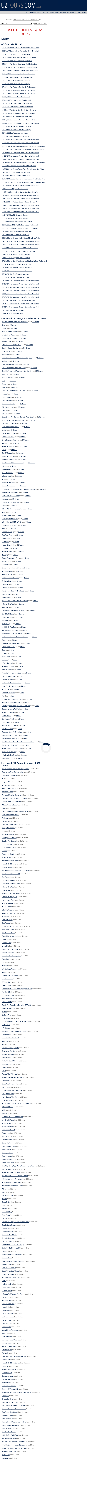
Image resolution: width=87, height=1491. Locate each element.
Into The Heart (7, 575)
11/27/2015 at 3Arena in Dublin (13, 310)
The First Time (7, 535)
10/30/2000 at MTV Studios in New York (17, 117)
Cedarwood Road (8, 437)
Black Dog (5, 959)
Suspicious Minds (8, 719)
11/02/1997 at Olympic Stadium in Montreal (17, 107)
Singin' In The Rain (8, 712)
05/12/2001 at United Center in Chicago (16, 126)
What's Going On (8, 552)
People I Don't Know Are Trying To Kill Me (17, 989)
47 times (40, 358)
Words (4, 1012)
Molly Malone (7, 1337)
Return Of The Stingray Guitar (12, 699)
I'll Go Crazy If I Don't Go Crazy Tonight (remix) (18, 489)
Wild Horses (6, 1064)
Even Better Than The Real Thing (14, 368)
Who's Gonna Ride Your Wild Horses (15, 601)
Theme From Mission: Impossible (14, 1422)
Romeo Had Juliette (9, 1369)
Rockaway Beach (8, 854)
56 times (26, 348)
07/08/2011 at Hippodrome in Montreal (16, 254)
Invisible (5, 443)
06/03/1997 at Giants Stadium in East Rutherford (20, 71)
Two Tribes (6, 877)
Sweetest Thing (8, 532)
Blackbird (5, 821)
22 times (15, 387)
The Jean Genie (7, 729)
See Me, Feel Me (8, 995)
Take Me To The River (10, 1402)
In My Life (5, 946)
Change (4, 640)
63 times (24, 332)
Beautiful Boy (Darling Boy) (11, 956)
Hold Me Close (7, 1100)
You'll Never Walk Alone (10, 861)
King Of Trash (7, 670)
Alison (4, 1189)
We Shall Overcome (9, 1438)
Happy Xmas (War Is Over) (11, 1277)
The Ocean (6, 594)
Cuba (4, 808)
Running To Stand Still (10, 519)
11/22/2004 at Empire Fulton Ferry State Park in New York (23, 169)
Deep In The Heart (8, 1238)
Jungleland (6, 1310)
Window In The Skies (9, 755)
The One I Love (7, 1419)
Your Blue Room (7, 758)
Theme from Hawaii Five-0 (11, 1425)
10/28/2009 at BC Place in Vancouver (15, 235)
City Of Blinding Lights (10, 364)
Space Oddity (7, 1002)
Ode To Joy (6, 923)
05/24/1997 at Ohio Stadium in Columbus (17, 61)
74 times (35, 322)
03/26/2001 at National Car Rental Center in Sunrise (20, 123)
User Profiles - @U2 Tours (24, 32)
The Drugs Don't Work (10, 1412)
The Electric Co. (7, 469)
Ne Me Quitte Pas (8, 1127)
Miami (4, 450)
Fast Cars (5, 542)
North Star (5, 689)
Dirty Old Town (7, 1241)
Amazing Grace (7, 792)
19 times (15, 394)
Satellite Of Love (8, 614)
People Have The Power (11, 926)
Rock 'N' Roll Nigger (9, 864)
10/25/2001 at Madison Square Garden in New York (20, 156)
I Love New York (8, 900)
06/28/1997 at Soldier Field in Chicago (16, 84)
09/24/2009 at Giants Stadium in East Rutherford (20, 228)
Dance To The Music (9, 1235)
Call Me (4, 1218)
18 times (19, 397)
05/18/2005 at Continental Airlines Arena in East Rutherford (23, 182)
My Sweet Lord (7, 979)
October (5, 548)
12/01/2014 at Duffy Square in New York (16, 264)
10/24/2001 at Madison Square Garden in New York (20, 153)
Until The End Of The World (11, 345)
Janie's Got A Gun (8, 1304)
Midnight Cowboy (8, 913)
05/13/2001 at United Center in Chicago (16, 130)
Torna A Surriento (8, 953)
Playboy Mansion (8, 782)
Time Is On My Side (9, 1429)
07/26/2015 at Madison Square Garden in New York (20, 294)
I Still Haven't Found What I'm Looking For (17, 358)
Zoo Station (6, 538)
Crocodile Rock (7, 1232)
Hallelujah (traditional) (9, 775)
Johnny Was (6, 890)
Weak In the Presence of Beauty (13, 1445)
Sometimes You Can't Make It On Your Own (17, 417)
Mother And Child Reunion (11, 683)
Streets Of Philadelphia (10, 1389)
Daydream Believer (9, 525)
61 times (24, 338)
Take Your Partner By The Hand (13, 1406)
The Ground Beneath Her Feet (13, 591)
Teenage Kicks (7, 1153)
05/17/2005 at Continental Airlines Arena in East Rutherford (23, 179)
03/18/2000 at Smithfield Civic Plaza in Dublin (18, 113)
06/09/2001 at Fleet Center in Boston (15, 136)
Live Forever (6, 1320)
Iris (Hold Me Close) (9, 446)
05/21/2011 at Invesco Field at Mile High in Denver (20, 248)
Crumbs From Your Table (10, 568)
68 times (13, 325)
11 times (12, 479)
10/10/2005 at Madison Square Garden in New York (20, 199)
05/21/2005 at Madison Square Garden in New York (20, 186)
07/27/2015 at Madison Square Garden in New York (20, 297)
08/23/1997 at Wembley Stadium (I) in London (18, 94)
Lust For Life (6, 1327)
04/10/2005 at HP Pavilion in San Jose (16, 176)
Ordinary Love (7, 581)
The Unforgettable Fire (10, 558)
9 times (26, 502)
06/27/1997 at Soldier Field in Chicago (16, 80)
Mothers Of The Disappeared (12, 1117)
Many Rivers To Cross (10, 1330)
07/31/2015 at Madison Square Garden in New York (20, 307)
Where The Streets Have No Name (15, 322)
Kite (3, 466)
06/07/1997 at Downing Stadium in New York (18, 74)
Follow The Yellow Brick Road (12, 1255)
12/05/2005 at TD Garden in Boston (15, 218)
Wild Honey (6, 624)
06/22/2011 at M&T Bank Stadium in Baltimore (19, 251)
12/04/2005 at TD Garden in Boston (15, 215)
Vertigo (4, 361)
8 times (14, 506)
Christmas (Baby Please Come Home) (15, 1222)
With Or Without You (9, 332)
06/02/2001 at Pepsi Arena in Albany (15, 133)
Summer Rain (6, 1150)
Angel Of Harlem (8, 483)
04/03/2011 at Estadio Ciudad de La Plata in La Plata (21, 245)
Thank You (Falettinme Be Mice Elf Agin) (16, 1005)
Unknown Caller (7, 617)
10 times (15, 499)
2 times (21, 604)
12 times (21, 473)
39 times (34, 368)
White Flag (6, 1455)
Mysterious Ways (8, 335)
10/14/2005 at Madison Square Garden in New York (20, 205)
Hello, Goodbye (7, 1284)
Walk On (5, 374)
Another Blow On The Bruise (12, 634)
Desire (4, 410)
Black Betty (6, 1081)
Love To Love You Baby (10, 825)
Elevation (5, 355)
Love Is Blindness (8, 676)
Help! (4, 653)
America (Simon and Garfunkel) (13, 1077)
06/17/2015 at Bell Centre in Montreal (15, 277)
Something (6, 1383)
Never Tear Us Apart (9, 1346)
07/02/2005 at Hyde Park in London (15, 189)
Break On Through (8, 834)
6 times (23, 525)
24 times (13, 381)
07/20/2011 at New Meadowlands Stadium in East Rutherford (24, 261)
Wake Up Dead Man (9, 1061)
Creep (4, 939)
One (3, 325)
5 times (16, 542)
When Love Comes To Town (12, 749)
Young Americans (8, 828)
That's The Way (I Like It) (11, 874)
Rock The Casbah (8, 930)
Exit (3, 650)
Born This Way (7, 1215)
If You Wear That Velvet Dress (13, 420)
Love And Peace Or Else (10, 427)
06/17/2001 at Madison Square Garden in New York (20, 140)
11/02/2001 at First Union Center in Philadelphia (19, 166)
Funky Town (6, 1025)
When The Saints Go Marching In (14, 1448)
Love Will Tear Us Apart (10, 1038)
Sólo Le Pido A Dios (9, 725)
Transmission (6, 1058)
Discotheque (6, 397)
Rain (3, 696)
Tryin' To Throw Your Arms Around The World (18, 742)
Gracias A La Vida (8, 1274)
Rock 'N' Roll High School (11, 1363)
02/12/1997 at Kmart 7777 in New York (16, 54)
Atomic (4, 1199)
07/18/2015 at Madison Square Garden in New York (20, 281)
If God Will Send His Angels (12, 509)
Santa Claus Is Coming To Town (13, 611)
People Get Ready (8, 693)
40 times (26, 364)
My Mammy (6, 785)
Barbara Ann (6, 1015)
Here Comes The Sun (9, 1097)
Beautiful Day (6, 341)
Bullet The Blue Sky (9, 338)
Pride (4, 328)
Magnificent (6, 515)
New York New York (9, 686)
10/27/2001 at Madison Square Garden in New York (20, 159)
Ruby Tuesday (7, 1373)
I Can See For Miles (9, 848)
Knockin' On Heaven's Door (12, 673)
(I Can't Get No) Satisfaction (12, 1182)
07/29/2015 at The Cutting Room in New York (18, 300)
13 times (13, 466)
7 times (29, 509)
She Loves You (7, 1376)
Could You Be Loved (9, 1084)
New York (5, 414)
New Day (5, 607)
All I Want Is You (8, 407)
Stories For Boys (8, 1054)
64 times (14, 328)
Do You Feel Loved (8, 647)
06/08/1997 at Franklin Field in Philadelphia (17, 77)
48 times (16, 355)
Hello (4, 1281)
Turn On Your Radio (9, 1432)
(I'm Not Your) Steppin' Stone (12, 1186)
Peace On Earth (7, 985)
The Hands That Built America (13, 772)
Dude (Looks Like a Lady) (11, 1248)
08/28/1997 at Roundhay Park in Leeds (16, 97)
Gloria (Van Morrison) (9, 838)
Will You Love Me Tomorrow (12, 1179)
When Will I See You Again (11, 1172)
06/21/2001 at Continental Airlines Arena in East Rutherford (23, 146)
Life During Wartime (9, 969)
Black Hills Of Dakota (9, 936)
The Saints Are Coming (10, 735)
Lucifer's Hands (7, 680)
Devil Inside (6, 1018)
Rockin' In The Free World (11, 702)
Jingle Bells (6, 1307)
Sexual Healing (7, 867)
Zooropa (5, 555)
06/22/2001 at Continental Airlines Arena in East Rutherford (23, 149)
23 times (14, 384)
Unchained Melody (8, 880)
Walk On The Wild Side (10, 1435)
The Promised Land (9, 1008)
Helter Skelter (7, 657)
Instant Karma (7, 571)
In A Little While (7, 473)
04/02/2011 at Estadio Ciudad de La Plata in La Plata (21, 241)
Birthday (5, 1209)
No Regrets (6, 916)
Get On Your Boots (8, 486)
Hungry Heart (7, 1291)
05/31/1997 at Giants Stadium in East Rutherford (19, 64)
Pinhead (5, 1353)
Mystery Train (7, 1123)
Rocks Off (5, 1366)
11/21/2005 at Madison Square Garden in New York (20, 208)
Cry (3, 962)
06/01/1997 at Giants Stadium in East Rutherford (19, 67)
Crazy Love (6, 1228)
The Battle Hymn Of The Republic (14, 1409)
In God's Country (8, 666)
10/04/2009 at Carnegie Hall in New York (17, 231)
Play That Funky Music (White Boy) (14, 1356)
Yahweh (5, 499)
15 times (32, 420)
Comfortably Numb (9, 1225)
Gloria (4, 529)
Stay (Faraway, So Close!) (11, 496)
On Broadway (7, 1350)
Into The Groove (8, 910)
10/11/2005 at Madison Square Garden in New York (20, 202)
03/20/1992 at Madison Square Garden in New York (20, 51)
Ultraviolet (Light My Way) (11, 522)
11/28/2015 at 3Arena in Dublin (13, 313)
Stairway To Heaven (9, 1386)
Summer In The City (9, 1146)
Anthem (5, 818)
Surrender (5, 1396)
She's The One (7, 1143)
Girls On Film (6, 1264)
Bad (3, 381)
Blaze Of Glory (7, 1212)
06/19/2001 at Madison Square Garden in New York (20, 143)
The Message (7, 1156)
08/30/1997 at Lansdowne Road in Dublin (17, 100)
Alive (3, 1192)
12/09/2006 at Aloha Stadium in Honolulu (17, 222)
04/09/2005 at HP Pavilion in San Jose (16, 172)
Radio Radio (6, 1360)
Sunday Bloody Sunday (10, 348)
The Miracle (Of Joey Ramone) (13, 463)
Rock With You (7, 1136)
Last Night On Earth (9, 423)
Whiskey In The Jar (9, 752)
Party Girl (5, 584)
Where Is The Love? (9, 1451)
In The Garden (7, 907)
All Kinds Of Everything (10, 630)
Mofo (4, 430)
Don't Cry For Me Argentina (12, 1090)
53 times (18, 351)
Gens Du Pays (7, 1258)
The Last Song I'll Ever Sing (12, 732)
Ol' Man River (6, 982)
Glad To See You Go (9, 1268)
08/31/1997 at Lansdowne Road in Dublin (17, 103)
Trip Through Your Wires (10, 739)
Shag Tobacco (7, 998)
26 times (16, 374)
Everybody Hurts (8, 1094)
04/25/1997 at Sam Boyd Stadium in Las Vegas (19, 57)
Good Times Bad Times (10, 1271)
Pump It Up (6, 1133)
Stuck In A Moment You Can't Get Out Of (16, 371)
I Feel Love (6, 1028)
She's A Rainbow (8, 1379)
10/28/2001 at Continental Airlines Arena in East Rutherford (23, 163)
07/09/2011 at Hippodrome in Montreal (16, 258)
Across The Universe (9, 1074)
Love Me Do (6, 1324)
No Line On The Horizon (10, 578)
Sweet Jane (6, 722)
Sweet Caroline (7, 588)
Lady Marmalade (8, 1317)
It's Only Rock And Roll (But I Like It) (15, 1031)
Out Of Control (7, 453)
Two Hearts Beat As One (11, 745)
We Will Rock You (8, 1169)
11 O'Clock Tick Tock (9, 627)
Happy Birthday (7, 545)
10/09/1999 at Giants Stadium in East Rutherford (19, 110)
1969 (4, 1071)
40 (3, 479)
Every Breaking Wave (9, 440)
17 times (23, 404)
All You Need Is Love (9, 805)
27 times (39, 371)
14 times (23, 433)
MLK (4, 512)
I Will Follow (6, 351)
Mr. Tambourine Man (9, 1340)
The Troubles (6, 597)
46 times (15, 361)
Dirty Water (6, 1087)
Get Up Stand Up (8, 844)
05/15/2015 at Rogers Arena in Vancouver (17, 271)
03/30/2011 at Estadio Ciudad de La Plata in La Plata (21, 238)
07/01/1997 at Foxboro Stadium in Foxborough (19, 87)
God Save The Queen (9, 897)
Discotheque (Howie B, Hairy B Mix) (15, 811)
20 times (34, 391)
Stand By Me (6, 716)
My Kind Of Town (8, 1120)
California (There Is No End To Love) (15, 637)
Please (4, 394)
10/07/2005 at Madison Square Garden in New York (20, 192)
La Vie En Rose (7, 1314)
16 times (21, 407)
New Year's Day (7, 378)
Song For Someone (9, 460)
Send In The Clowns (9, 841)
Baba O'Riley (6, 1202)
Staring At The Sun (8, 404)
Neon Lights (6, 1343)
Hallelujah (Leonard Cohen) (11, 884)
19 (3, 831)
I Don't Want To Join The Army (13, 1294)
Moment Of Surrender (10, 492)
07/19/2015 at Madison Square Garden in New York (20, 284)
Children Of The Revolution (11, 643)
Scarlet (4, 506)
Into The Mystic (7, 1107)
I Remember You (8, 604)
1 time (23, 627)
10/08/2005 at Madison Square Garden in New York (21, 195)
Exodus (4, 1251)
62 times (22, 335)
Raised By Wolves (8, 456)
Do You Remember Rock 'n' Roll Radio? (16, 1021)
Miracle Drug (6, 476)
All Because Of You (9, 433)
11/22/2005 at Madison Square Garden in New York (20, 212)
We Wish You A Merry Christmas (13, 1442)
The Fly (4, 387)
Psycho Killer (6, 992)
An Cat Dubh (6, 561)
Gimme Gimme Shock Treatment (14, 1261)
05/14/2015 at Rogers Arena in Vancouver (17, 268)
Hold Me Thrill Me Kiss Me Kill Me (14, 391)
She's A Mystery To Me (10, 709)
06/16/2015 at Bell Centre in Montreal (15, 274)
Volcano (5, 620)
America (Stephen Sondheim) (12, 795)
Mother (4, 1113)
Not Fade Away (7, 920)
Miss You (5, 1041)
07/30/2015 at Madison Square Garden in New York (20, 304)
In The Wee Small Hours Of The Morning (16, 1104)
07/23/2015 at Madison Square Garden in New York (20, 291)
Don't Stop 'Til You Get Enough (13, 1245)
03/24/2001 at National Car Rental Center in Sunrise (20, 120)
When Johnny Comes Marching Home (15, 769)
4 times (26, 558)
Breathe (5, 565)
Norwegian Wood (8, 1130)
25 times (21, 378)
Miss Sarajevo (7, 401)
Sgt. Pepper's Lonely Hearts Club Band (16, 706)
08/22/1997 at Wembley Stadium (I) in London (18, 90)
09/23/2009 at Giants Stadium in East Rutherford (20, 225)
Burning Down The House (11, 893)
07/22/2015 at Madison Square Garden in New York (20, 287)
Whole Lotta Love (8, 933)
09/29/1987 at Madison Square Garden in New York (20, 48)
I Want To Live (7, 663)
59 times (19, 341)
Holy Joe (5, 660)
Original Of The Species (10, 502)
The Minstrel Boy (8, 1159)
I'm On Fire (6, 1297)
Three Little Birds (8, 1163)
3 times (18, 561)
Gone (4, 384)
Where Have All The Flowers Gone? (15, 1176)
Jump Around (6, 1035)
